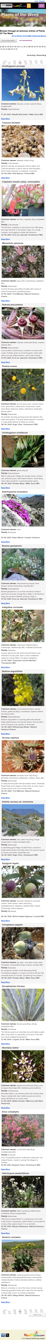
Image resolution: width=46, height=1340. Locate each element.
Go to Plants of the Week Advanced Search (29, 36)
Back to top (37, 1315)
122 (25, 61)
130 (25, 63)
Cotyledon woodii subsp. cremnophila (21, 181)
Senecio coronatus (11, 1237)
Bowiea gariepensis (12, 546)
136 (15, 1313)
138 (25, 1313)
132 (36, 63)
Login (36, 1)
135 (9, 1313)
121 (20, 61)
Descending (41, 55)
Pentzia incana (9, 366)
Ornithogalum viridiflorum (15, 432)
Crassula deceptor (11, 122)
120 (14, 61)
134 (4, 1313)
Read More (5, 119)
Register (42, 1)
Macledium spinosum (12, 243)
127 (9, 63)
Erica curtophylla (10, 1112)
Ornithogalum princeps (13, 66)
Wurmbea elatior (10, 1047)
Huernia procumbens (12, 304)
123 (30, 61)
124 (36, 61)
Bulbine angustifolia (12, 671)
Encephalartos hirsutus (13, 986)
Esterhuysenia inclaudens (15, 491)
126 (4, 63)
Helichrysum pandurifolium (15, 1173)
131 (31, 63)
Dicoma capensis (10, 737)
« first (5, 61)
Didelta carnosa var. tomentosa (17, 802)
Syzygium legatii (10, 863)
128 (14, 63)
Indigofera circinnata (12, 607)
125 (41, 61)
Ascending (31, 55)
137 (20, 1313)
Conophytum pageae (12, 924)
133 (41, 63)
